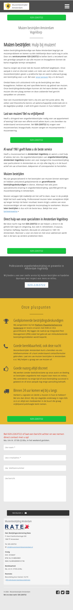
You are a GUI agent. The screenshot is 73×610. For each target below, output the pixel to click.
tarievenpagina (10, 211)
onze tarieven (42, 77)
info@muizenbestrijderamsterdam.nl (20, 547)
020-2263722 (36, 17)
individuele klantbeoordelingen (18, 580)
